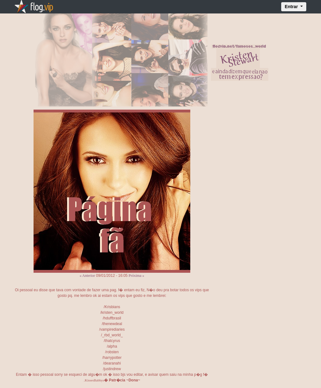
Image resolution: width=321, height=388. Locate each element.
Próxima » (136, 275)
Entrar (292, 6)
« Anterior (87, 275)
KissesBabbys (94, 380)
